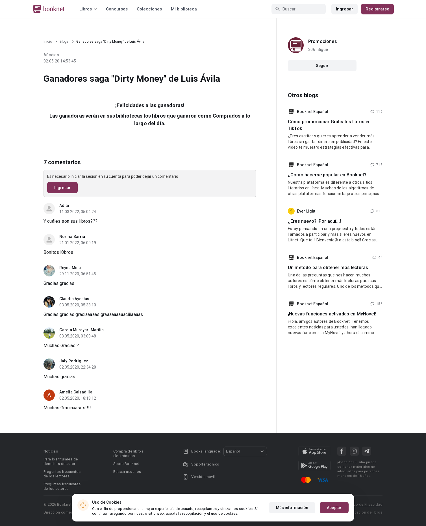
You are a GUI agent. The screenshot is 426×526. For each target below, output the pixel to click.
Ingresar (344, 9)
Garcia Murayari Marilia (81, 330)
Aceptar (334, 507)
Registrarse (377, 9)
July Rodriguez (73, 361)
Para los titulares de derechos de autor (61, 461)
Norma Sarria (72, 236)
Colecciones (149, 9)
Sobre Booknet (126, 464)
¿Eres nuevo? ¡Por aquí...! (314, 221)
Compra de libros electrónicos (128, 453)
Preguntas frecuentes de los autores (62, 486)
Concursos (117, 9)
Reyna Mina (70, 267)
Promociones (322, 41)
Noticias (51, 451)
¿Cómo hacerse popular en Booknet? (327, 175)
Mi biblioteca (184, 9)
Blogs (64, 42)
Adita (64, 205)
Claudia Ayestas (74, 298)
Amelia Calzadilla (75, 392)
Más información (292, 507)
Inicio (48, 42)
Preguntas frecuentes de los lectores (62, 473)
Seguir (322, 65)
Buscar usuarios (127, 471)
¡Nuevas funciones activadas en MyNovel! (332, 314)
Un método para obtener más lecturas (328, 267)
